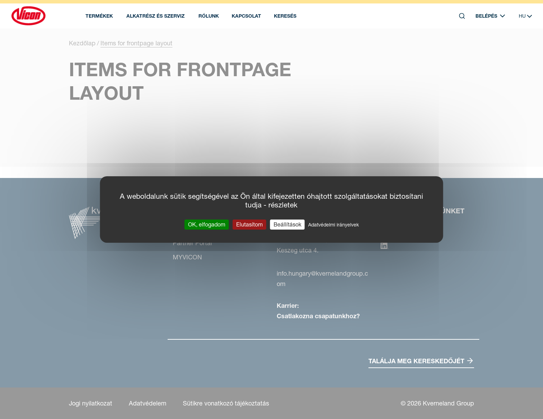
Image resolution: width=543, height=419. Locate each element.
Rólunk (208, 16)
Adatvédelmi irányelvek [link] (333, 225)
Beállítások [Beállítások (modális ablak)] (287, 224)
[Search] (462, 16)
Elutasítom (249, 224)
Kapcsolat (246, 16)
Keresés (285, 16)
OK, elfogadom (206, 224)
